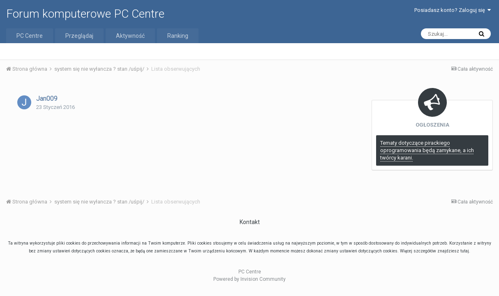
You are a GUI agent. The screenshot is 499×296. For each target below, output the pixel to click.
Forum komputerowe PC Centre (85, 14)
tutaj (464, 251)
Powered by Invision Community (249, 279)
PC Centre (29, 35)
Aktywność (130, 35)
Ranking (177, 35)
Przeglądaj (79, 35)
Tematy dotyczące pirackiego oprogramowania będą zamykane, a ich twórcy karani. (427, 150)
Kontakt (250, 222)
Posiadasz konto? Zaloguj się (452, 10)
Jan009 (47, 98)
